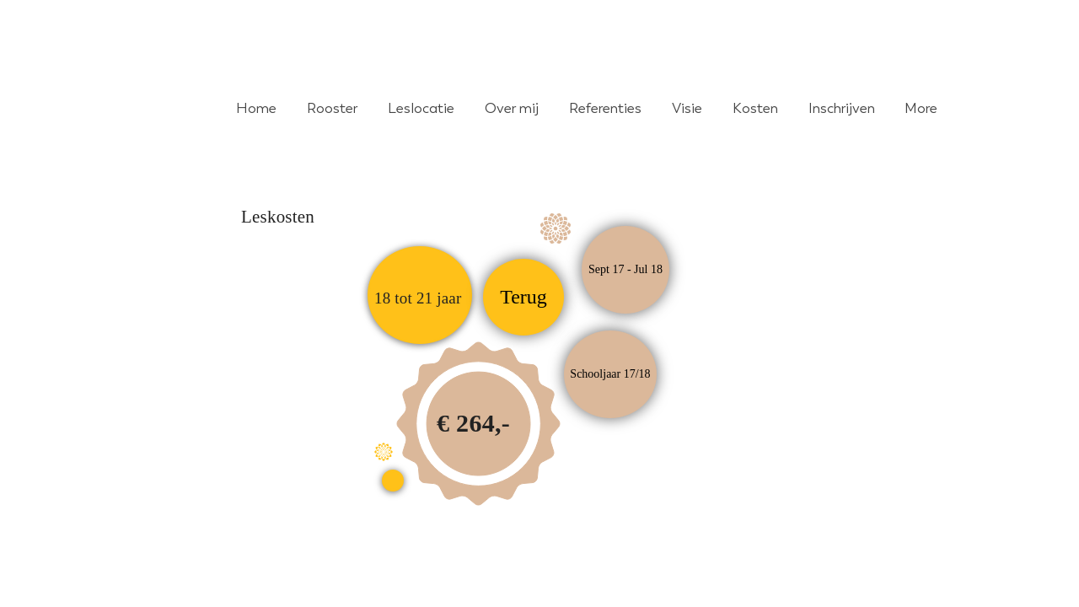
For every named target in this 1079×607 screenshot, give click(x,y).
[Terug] (523, 297)
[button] (610, 374)
